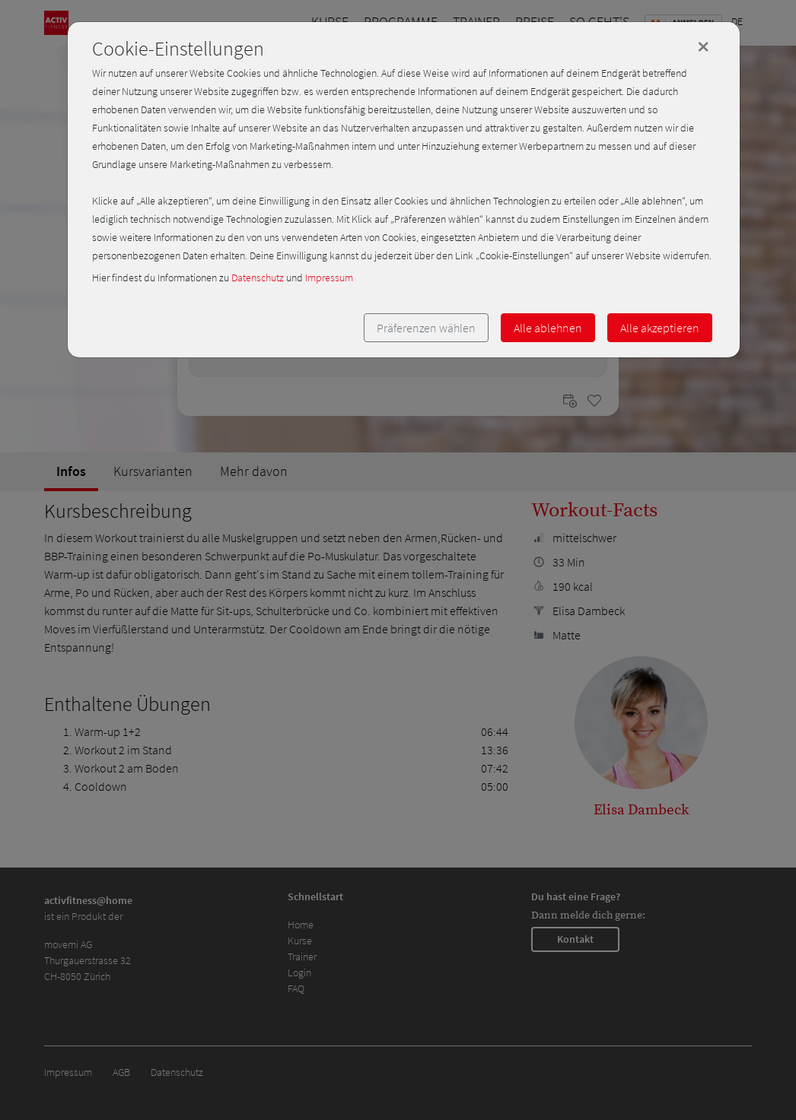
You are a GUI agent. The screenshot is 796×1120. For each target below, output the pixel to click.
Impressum (329, 277)
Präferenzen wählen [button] (426, 327)
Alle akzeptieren (659, 327)
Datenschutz (257, 277)
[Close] (703, 46)
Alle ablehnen (548, 327)
